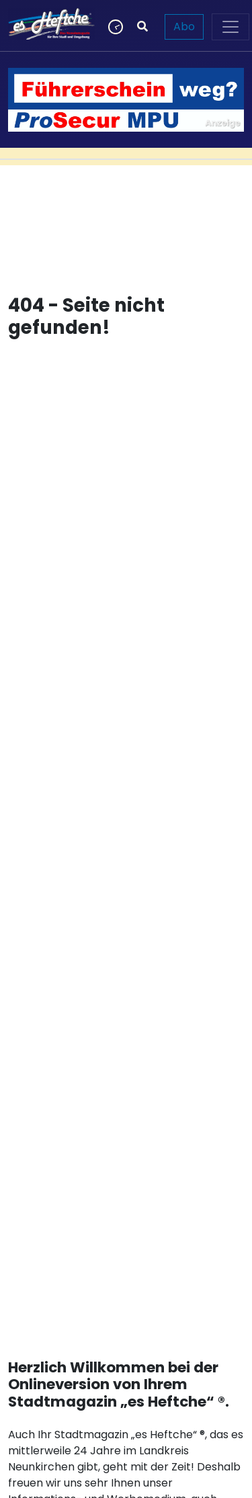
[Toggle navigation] (230, 26)
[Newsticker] (114, 26)
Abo (184, 26)
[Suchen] (142, 27)
